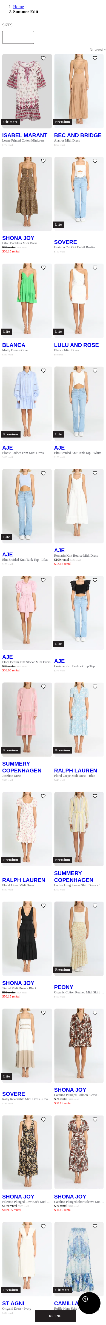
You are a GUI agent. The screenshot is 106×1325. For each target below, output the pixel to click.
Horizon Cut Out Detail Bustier (75, 247)
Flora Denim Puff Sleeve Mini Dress (26, 662)
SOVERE (65, 241)
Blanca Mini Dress (66, 350)
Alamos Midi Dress (67, 140)
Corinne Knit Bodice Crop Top (74, 666)
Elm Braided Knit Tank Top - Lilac (25, 560)
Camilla (66, 1303)
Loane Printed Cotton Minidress (23, 140)
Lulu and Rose (76, 344)
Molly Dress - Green (15, 350)
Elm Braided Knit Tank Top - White (77, 453)
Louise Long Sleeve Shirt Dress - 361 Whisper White (79, 885)
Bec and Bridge (78, 135)
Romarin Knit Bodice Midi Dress (76, 555)
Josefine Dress (11, 776)
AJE (7, 447)
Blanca (13, 344)
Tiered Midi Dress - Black (19, 988)
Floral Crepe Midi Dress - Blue (74, 776)
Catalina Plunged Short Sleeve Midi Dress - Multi (79, 1202)
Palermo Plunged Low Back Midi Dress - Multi (27, 1202)
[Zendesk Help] (89, 1303)
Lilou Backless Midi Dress (19, 243)
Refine (55, 1316)
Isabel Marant (24, 135)
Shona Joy (18, 237)
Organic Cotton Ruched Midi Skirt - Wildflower (79, 992)
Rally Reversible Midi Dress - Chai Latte (27, 1099)
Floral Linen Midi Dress (18, 885)
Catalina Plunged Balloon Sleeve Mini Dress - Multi (79, 1095)
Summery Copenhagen (21, 767)
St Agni (13, 1303)
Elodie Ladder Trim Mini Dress (23, 453)
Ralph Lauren (75, 770)
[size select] (18, 37)
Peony (63, 987)
